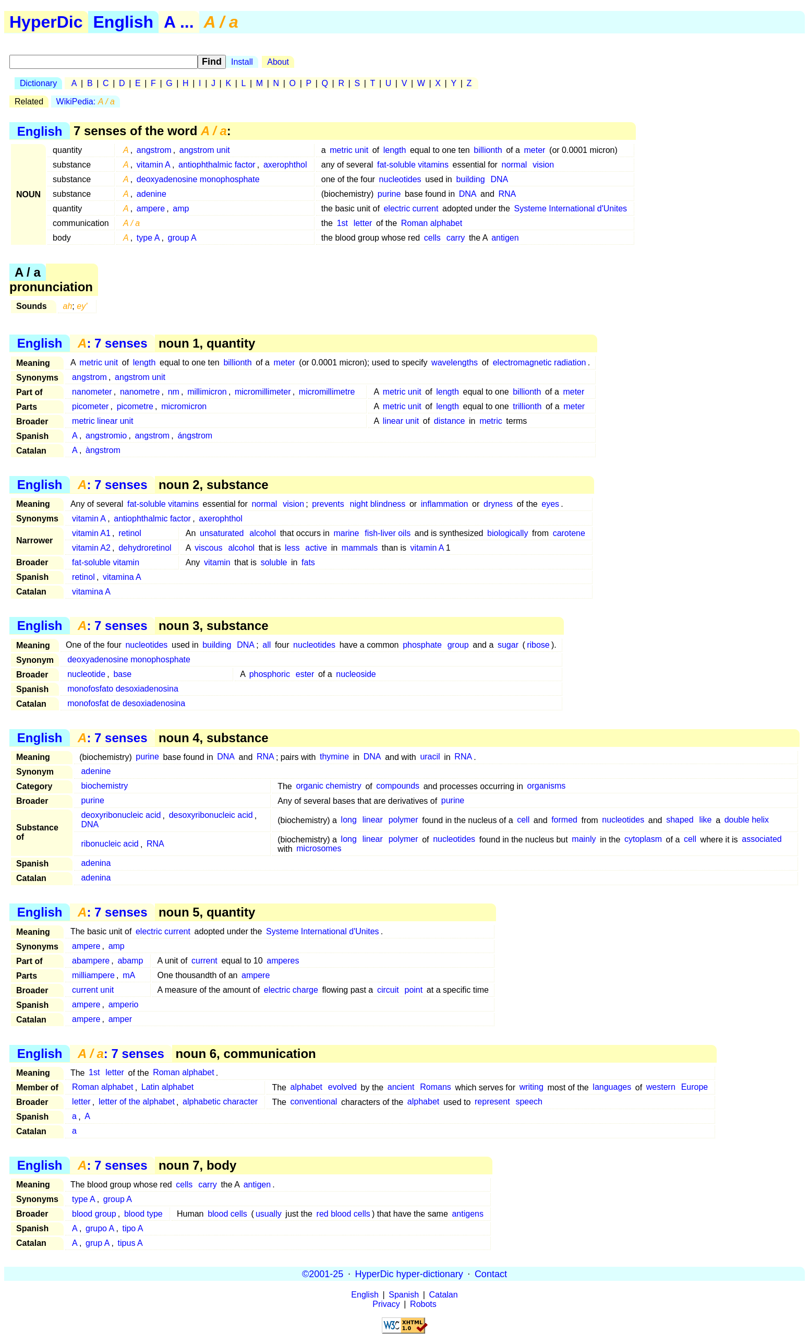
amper (120, 1019)
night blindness (378, 503)
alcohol (262, 533)
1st (342, 223)
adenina (96, 863)
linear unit (401, 421)
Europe (694, 1087)
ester (305, 674)
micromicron (184, 406)
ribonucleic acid (109, 844)
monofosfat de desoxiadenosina (126, 703)
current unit (93, 989)
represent (492, 1102)
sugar (508, 644)
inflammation (444, 503)
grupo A (100, 1228)
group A (182, 237)
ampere (151, 208)
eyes (550, 503)
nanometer (92, 391)
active (316, 547)
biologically (507, 533)
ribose (538, 644)
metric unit (349, 150)
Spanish (404, 1294)
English (123, 22)
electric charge (291, 989)
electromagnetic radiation (539, 362)
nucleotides (400, 179)
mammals (360, 547)
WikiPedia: (85, 101)
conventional (314, 1102)
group (458, 644)
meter (535, 150)
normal (514, 164)
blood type (143, 1213)
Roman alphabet (431, 223)
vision (543, 164)
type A (148, 237)
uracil (430, 757)
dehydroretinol (144, 547)
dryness (498, 503)
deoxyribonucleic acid (121, 815)
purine (389, 193)
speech (528, 1102)
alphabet (306, 1087)
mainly (584, 839)
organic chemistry (328, 786)
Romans (435, 1087)
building (470, 179)
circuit (388, 989)
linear (373, 820)
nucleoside (356, 674)
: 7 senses (112, 343)
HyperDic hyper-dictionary (409, 1273)
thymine (334, 757)
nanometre (140, 391)
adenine (151, 193)
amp (181, 208)
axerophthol (285, 164)
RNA (507, 193)
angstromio (106, 435)
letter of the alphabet (137, 1102)
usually (269, 1213)
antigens (468, 1213)
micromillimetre (327, 391)
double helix (747, 820)
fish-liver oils (387, 533)
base (122, 674)
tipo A (132, 1228)
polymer (403, 820)
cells (432, 237)
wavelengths (454, 362)
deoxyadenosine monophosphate (198, 179)
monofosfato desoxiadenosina (122, 688)
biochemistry (104, 786)
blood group (94, 1213)
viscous (208, 547)
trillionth (527, 406)
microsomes (318, 849)
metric (490, 421)
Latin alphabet (167, 1087)
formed (564, 820)
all (266, 644)
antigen (505, 237)
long (349, 820)
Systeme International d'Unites (570, 208)
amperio (123, 1004)
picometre (135, 406)
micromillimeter (263, 391)
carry (455, 237)
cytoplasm (643, 839)
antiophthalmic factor (217, 164)
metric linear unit (102, 421)
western (660, 1087)
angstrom (154, 150)
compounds (397, 786)
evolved (342, 1087)
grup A (98, 1243)
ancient (401, 1087)
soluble (274, 562)
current (204, 960)
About (278, 61)
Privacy (386, 1304)
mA (129, 975)
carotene (569, 533)
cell (523, 820)
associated (762, 839)
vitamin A (154, 164)
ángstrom (194, 435)
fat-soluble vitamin (105, 562)
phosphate (422, 644)
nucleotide (86, 674)
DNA (499, 179)
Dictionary (38, 83)
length (394, 150)
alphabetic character (220, 1102)
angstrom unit (204, 150)
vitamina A (122, 577)
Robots (423, 1304)
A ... (179, 22)
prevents (328, 503)
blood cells (227, 1213)
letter (363, 223)
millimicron (207, 391)
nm (173, 391)
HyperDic (46, 22)
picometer (90, 406)
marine (346, 533)
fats (308, 562)
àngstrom (103, 450)
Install (242, 61)
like (705, 820)
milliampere (93, 975)
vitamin (217, 562)
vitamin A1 (91, 533)
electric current (410, 208)
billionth (488, 150)
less (292, 547)
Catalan (443, 1294)
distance (449, 421)
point (414, 989)
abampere (91, 960)
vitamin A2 (91, 547)
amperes (283, 960)
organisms (546, 786)
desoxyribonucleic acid (211, 815)
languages (612, 1087)
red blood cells (343, 1213)
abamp (130, 960)
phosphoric (269, 674)
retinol (129, 533)
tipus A (130, 1243)
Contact (491, 1273)
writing (532, 1087)
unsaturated (222, 533)
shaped (680, 820)
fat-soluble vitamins (413, 164)
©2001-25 (322, 1273)
